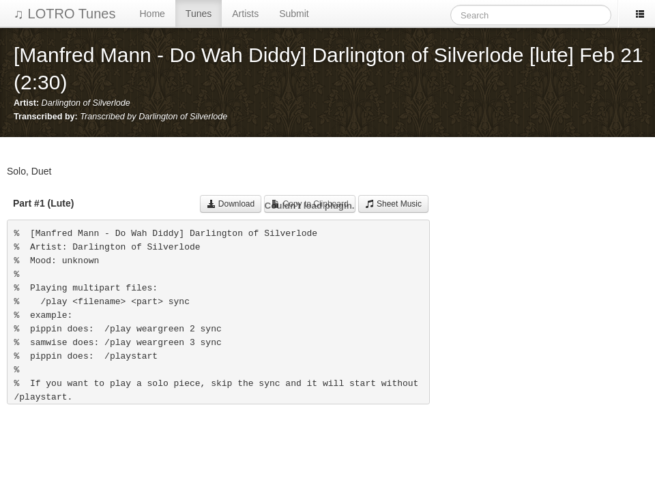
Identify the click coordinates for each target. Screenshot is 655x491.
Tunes (199, 13)
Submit (294, 13)
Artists (245, 13)
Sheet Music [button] (393, 204)
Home (152, 13)
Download (231, 204)
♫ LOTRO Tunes (65, 13)
